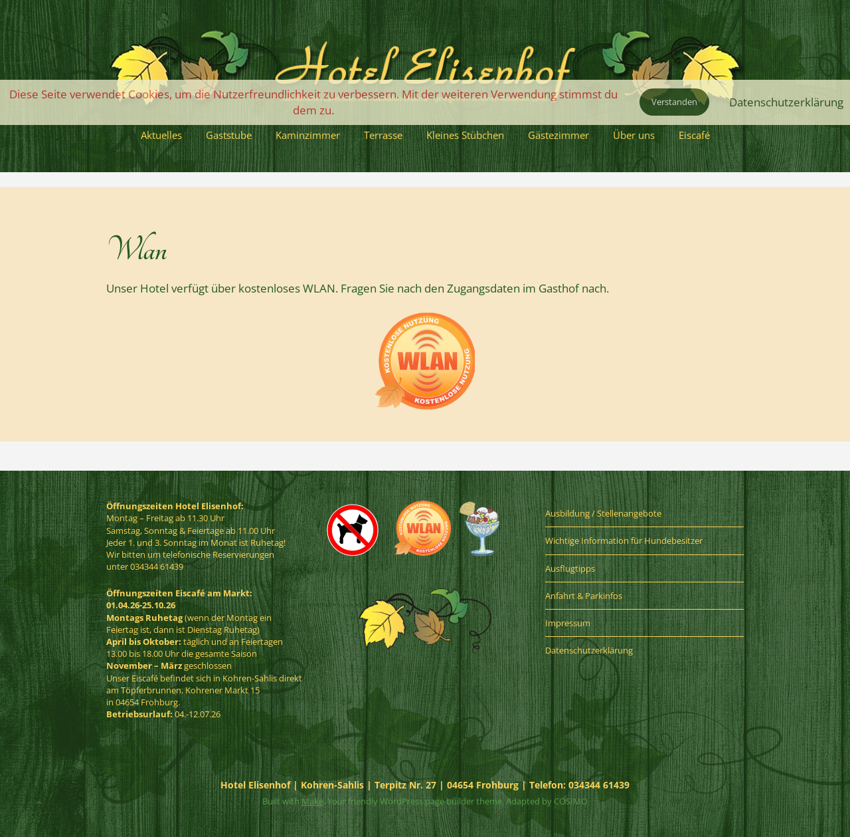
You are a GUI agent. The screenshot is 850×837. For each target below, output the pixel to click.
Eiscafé (694, 135)
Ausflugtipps (570, 568)
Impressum (567, 623)
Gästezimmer (558, 135)
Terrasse (383, 135)
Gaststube (229, 135)
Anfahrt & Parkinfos (583, 596)
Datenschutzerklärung (589, 650)
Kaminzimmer (308, 135)
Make (312, 801)
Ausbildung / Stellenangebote (603, 513)
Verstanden (674, 102)
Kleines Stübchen (465, 135)
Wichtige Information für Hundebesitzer (624, 540)
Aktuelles (161, 135)
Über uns (634, 135)
